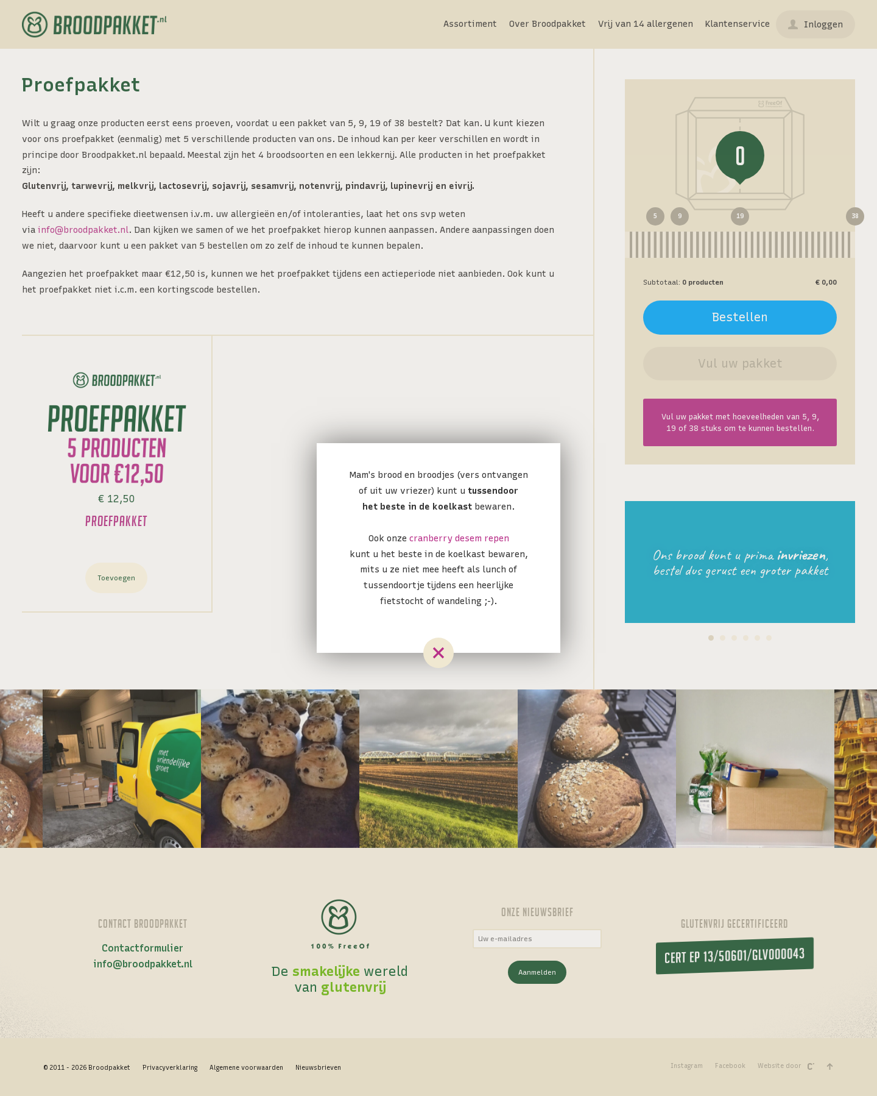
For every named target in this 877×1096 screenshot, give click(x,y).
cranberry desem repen (459, 538)
